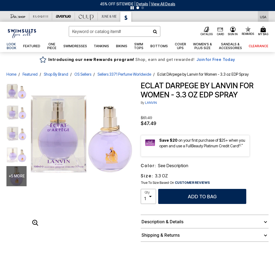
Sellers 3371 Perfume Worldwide (124, 74)
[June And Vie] (109, 16)
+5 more (17, 176)
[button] (142, 4)
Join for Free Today (216, 59)
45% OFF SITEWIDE (116, 4)
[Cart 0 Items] (264, 31)
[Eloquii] (40, 16)
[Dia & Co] (17, 16)
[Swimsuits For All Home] (22, 33)
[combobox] (114, 31)
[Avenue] (63, 16)
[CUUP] (86, 16)
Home (11, 74)
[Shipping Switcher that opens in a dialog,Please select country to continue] (263, 16)
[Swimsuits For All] (126, 17)
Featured (30, 74)
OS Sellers (82, 74)
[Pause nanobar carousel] (132, 8)
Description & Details (162, 221)
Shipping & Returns (161, 235)
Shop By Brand (56, 74)
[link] (11, 46)
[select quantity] (148, 196)
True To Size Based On (175, 183)
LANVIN (151, 103)
